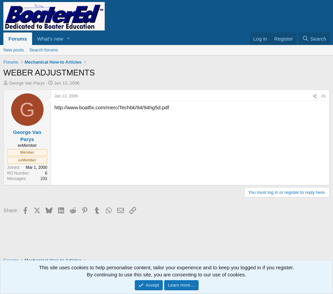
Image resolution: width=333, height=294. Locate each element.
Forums (17, 39)
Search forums (43, 49)
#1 (324, 96)
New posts (13, 49)
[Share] (314, 96)
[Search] (314, 38)
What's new (50, 39)
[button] (68, 38)
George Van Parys (27, 83)
